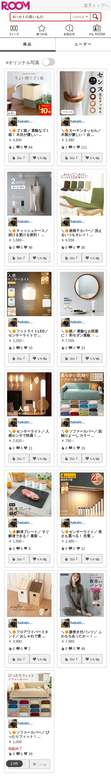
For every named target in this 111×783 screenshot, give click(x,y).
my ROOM (97, 30)
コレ (21, 157)
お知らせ (69, 30)
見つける (42, 30)
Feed (14, 30)
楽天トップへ (96, 5)
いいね (42, 157)
